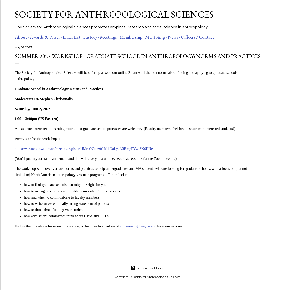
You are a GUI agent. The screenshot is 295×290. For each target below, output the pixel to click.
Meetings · (109, 37)
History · (91, 37)
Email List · (72, 37)
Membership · (132, 37)
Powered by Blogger (147, 268)
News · (174, 37)
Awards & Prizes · (46, 37)
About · (22, 37)
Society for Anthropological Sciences (114, 14)
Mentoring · (156, 37)
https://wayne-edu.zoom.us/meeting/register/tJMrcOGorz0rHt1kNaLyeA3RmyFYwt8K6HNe (84, 149)
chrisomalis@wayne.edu (138, 226)
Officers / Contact (197, 37)
